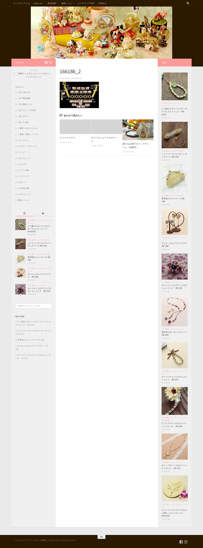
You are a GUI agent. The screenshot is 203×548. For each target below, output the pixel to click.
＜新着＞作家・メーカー (28, 134)
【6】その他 (23, 122)
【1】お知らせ (24, 92)
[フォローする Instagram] (50, 62)
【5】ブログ (23, 116)
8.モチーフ (22, 182)
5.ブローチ (22, 164)
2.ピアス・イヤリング (27, 146)
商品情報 (52, 3)
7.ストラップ (23, 176)
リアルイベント (24, 194)
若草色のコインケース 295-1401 (31, 340)
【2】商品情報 (24, 98)
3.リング (21, 152)
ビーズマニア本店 (86, 3)
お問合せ (102, 3)
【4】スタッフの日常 (27, 110)
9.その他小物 (23, 188)
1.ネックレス (23, 140)
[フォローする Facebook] (46, 62)
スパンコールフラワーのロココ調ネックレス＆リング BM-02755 (174, 513)
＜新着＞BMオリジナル (28, 128)
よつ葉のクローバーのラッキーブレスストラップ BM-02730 (39, 229)
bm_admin (66, 78)
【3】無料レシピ (25, 104)
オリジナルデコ (67, 137)
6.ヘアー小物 (23, 170)
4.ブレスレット (24, 158)
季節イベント (23, 200)
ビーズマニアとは (21, 3)
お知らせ (38, 3)
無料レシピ (67, 3)
